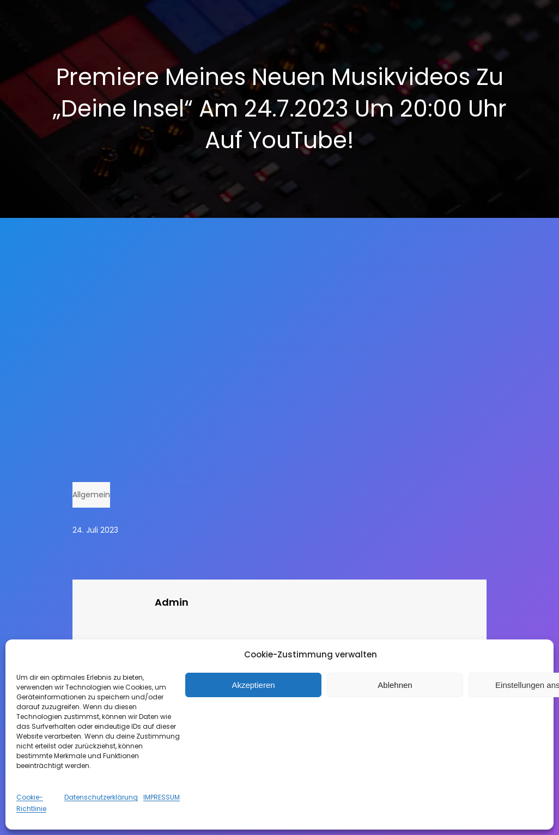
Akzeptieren (253, 685)
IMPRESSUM (161, 797)
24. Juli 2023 (95, 530)
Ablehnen (395, 685)
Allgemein (91, 494)
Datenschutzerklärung (101, 797)
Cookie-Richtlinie (31, 803)
